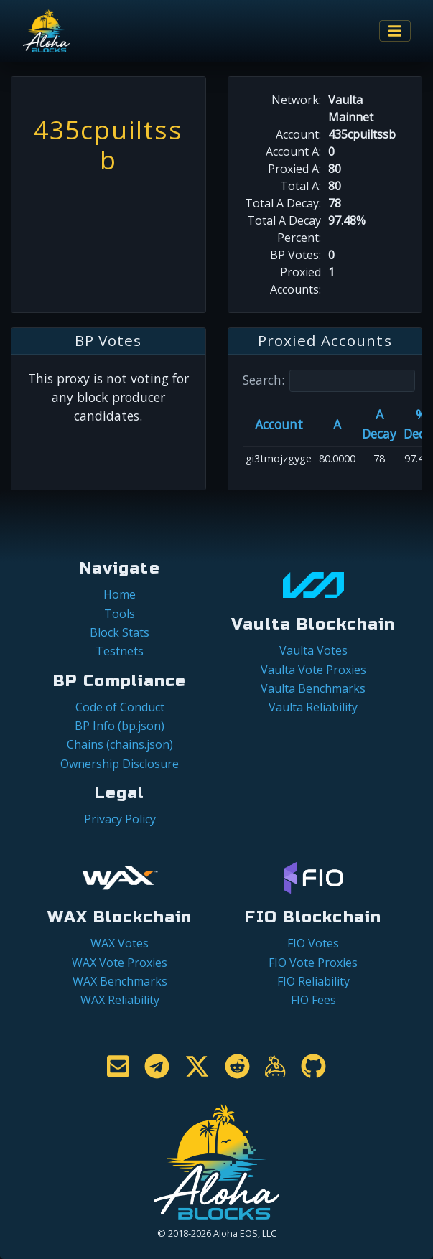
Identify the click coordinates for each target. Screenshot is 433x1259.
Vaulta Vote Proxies (313, 670)
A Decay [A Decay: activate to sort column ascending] (379, 423)
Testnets (120, 651)
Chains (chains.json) (120, 744)
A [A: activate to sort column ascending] (337, 424)
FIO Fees (313, 1000)
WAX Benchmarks (120, 981)
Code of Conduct (119, 707)
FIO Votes (313, 943)
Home (119, 594)
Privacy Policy (120, 819)
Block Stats (119, 632)
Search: (329, 381)
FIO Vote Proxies (313, 962)
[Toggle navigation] (395, 31)
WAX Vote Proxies (119, 962)
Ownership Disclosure (119, 764)
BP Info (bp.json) (119, 726)
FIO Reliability (313, 981)
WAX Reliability (119, 1000)
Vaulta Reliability (313, 707)
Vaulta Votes (313, 650)
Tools (119, 614)
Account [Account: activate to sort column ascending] (279, 424)
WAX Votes (119, 943)
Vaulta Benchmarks (313, 688)
